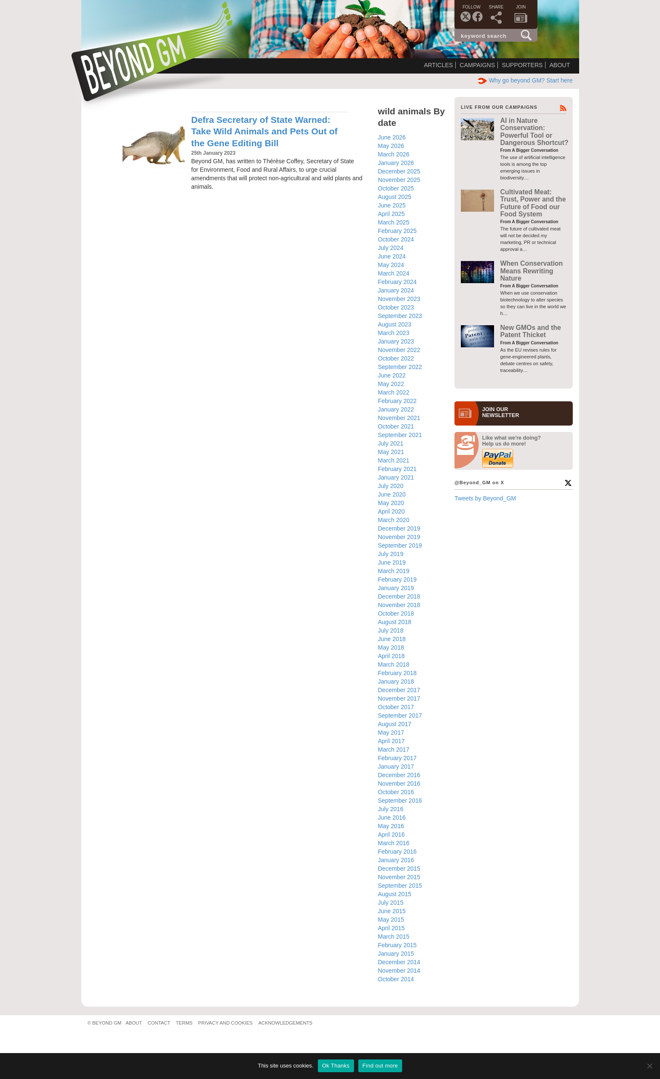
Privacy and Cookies (225, 1022)
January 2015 (396, 953)
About (559, 65)
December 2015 (399, 868)
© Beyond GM (105, 1022)
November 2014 (399, 970)
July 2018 (390, 630)
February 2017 (397, 758)
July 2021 (390, 443)
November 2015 (399, 877)
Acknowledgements (285, 1022)
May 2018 (391, 647)
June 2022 (392, 375)
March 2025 (393, 222)
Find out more (380, 1065)
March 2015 (393, 936)
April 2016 (391, 834)
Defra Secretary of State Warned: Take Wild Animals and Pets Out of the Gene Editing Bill (264, 131)
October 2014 (396, 979)
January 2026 (396, 162)
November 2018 (399, 605)
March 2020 (393, 520)
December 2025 (399, 171)
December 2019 (399, 528)
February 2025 (397, 230)
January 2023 (396, 341)
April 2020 (391, 511)
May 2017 (391, 732)
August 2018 (394, 622)
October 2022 (396, 358)
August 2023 (394, 324)
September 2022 (400, 366)
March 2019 (393, 571)
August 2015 (394, 894)
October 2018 (396, 613)
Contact (159, 1022)
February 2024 (397, 281)
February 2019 (397, 579)
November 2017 (399, 698)
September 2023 (400, 315)
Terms (184, 1022)
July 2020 (390, 486)
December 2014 (399, 962)
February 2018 (397, 673)
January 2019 (396, 588)
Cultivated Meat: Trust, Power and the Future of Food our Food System (533, 203)
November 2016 (399, 783)
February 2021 (397, 469)
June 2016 (392, 817)
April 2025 (391, 213)
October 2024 (396, 239)
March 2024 (393, 273)
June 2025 (392, 205)
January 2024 (396, 290)
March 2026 (393, 154)
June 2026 (392, 137)
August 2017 (394, 724)
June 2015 (392, 911)
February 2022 (397, 401)
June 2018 (392, 639)
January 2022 (396, 409)
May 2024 (391, 264)
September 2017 (400, 715)
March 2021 (393, 460)
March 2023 (393, 332)
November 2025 (399, 179)
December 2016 (399, 775)
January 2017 (396, 766)
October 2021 (396, 426)
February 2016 (397, 851)
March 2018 (393, 664)
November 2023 (399, 298)
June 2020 (392, 494)
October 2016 (396, 792)
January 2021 (396, 477)
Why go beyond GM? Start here (525, 80)
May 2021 (391, 452)
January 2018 (396, 681)
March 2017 (393, 749)
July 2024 (390, 247)
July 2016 (390, 809)
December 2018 (399, 596)
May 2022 (391, 383)
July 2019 (390, 554)
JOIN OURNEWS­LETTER (500, 412)
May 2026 (391, 145)
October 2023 (396, 307)
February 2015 (397, 945)
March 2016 (393, 843)
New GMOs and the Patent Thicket (530, 331)
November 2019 (399, 537)
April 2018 (391, 656)
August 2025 (394, 196)
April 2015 (391, 928)
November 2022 (399, 349)
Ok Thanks (336, 1065)
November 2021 (399, 418)
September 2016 (400, 800)
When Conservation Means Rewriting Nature (531, 271)
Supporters (522, 65)
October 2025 (396, 188)
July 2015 (390, 902)
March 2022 (393, 392)
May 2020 (391, 503)
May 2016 (391, 826)
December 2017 (399, 690)
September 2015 (400, 885)
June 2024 (392, 256)
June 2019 (392, 562)
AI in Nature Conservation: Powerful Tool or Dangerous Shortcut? (534, 131)
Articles (438, 65)
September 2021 (400, 435)
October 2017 (396, 707)
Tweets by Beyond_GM (485, 498)
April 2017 (391, 741)
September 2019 (400, 545)
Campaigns (477, 65)
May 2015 (391, 919)
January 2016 (396, 860)
